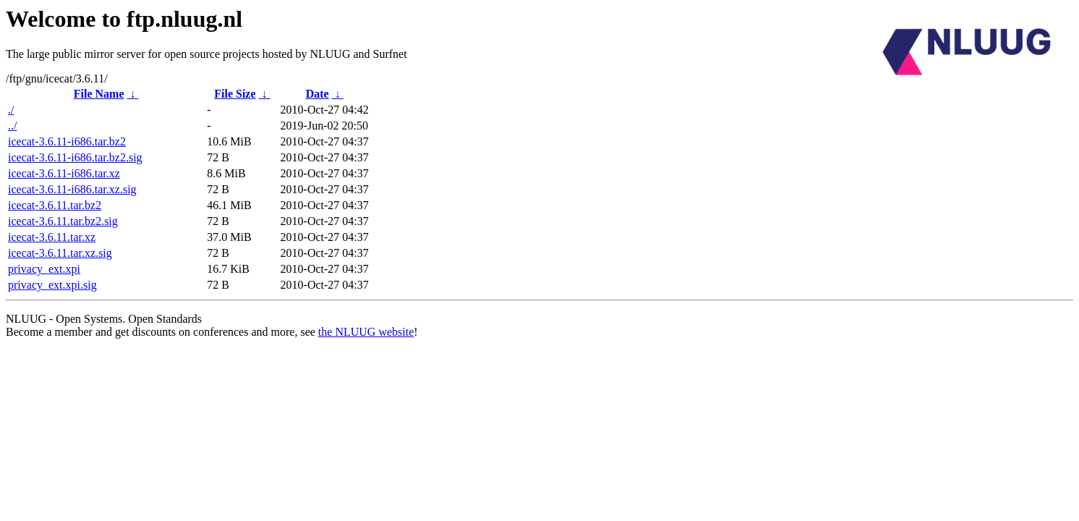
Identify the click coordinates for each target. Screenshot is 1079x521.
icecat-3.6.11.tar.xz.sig (60, 253)
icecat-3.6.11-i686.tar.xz (64, 173)
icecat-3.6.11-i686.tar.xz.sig (72, 189)
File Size (234, 94)
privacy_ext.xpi (44, 269)
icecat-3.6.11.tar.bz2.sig (63, 221)
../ (12, 125)
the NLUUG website (366, 332)
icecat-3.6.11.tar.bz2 (54, 205)
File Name (99, 94)
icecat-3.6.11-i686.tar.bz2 (67, 141)
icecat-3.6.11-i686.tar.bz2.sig (75, 157)
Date (317, 94)
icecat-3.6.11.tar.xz (51, 237)
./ (11, 109)
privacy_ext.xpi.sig (52, 285)
